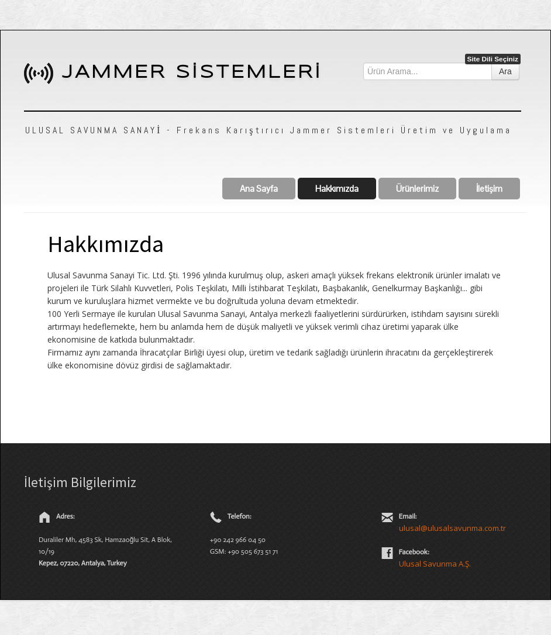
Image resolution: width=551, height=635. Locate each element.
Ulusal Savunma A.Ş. (435, 563)
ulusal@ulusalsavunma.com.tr (452, 528)
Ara (505, 71)
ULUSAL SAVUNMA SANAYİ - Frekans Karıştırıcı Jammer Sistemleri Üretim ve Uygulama (268, 130)
